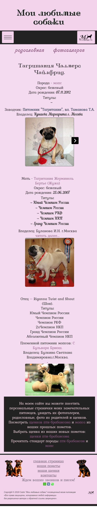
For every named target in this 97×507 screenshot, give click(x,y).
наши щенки (48, 470)
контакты (48, 475)
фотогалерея (68, 49)
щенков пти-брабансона (50, 422)
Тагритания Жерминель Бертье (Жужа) (54, 181)
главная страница (48, 461)
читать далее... (47, 235)
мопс (57, 83)
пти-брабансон (72, 441)
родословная (29, 49)
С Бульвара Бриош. (54, 345)
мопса (80, 422)
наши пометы (48, 465)
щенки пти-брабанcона (49, 436)
